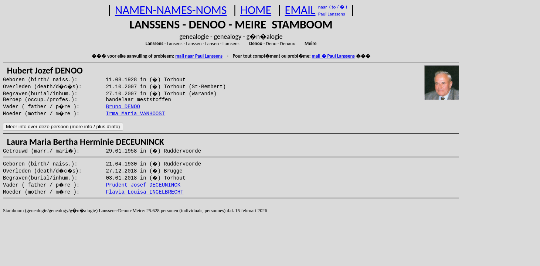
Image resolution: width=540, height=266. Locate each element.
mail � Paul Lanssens (333, 56)
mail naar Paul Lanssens (199, 56)
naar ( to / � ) (332, 7)
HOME (255, 10)
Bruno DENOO (123, 107)
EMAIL (300, 10)
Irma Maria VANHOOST (135, 114)
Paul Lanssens (331, 14)
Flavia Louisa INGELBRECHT (144, 192)
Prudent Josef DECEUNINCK (143, 185)
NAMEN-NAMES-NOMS (171, 10)
